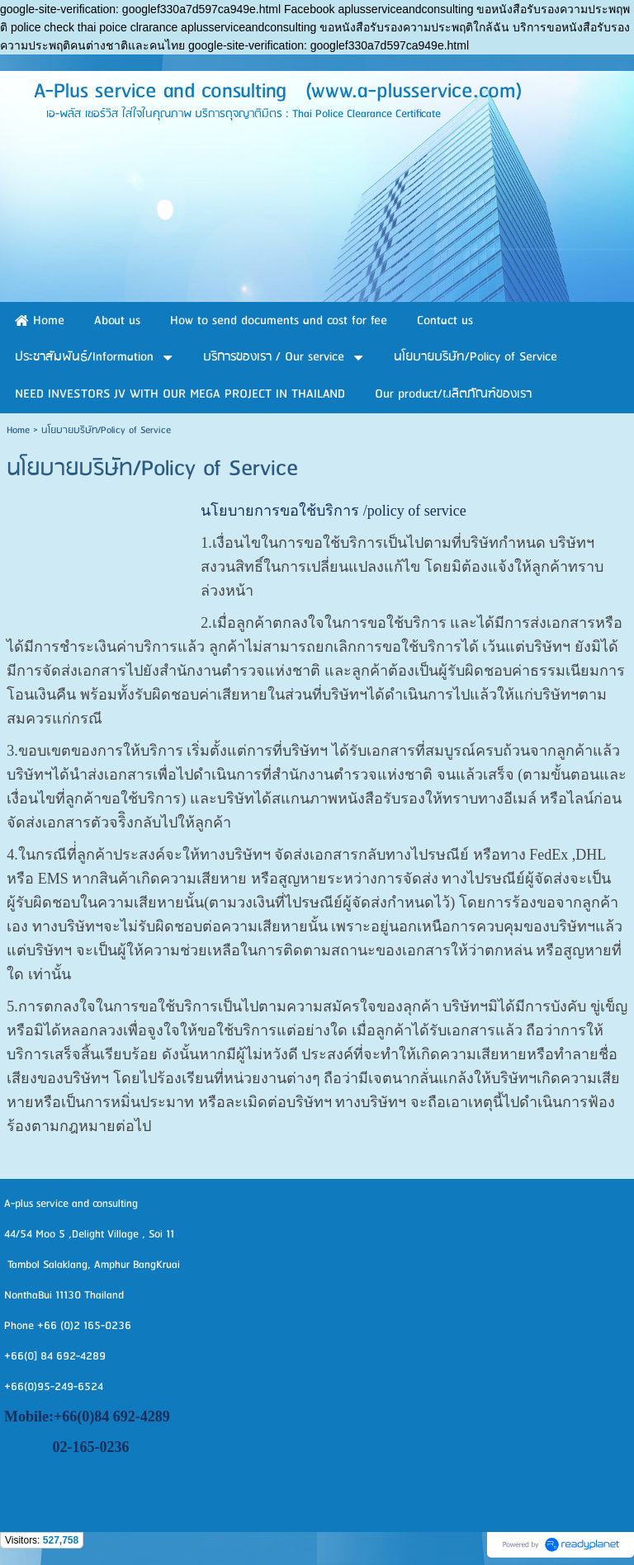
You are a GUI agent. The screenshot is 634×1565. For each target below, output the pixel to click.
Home (18, 430)
